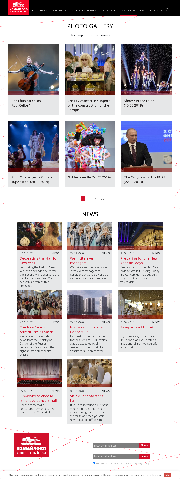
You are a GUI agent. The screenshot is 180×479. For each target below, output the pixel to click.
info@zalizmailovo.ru (74, 451)
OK (167, 474)
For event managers (83, 10)
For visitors (60, 10)
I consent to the (122, 463)
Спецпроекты (108, 10)
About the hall (40, 10)
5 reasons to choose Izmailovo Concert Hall (38, 398)
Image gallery (128, 10)
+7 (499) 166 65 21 (70, 445)
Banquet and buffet (136, 327)
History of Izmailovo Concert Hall (86, 329)
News (143, 10)
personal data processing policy (131, 463)
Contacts (156, 10)
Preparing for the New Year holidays (139, 260)
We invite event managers (83, 260)
